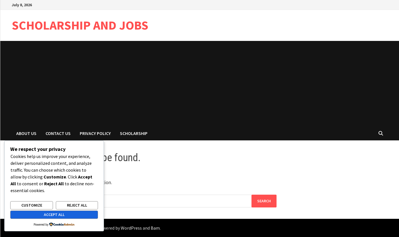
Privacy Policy (95, 133)
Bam (155, 228)
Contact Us (58, 133)
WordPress (131, 228)
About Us (26, 133)
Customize (31, 205)
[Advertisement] (200, 83)
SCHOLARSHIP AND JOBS (80, 25)
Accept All (54, 214)
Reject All (77, 205)
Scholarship (134, 133)
